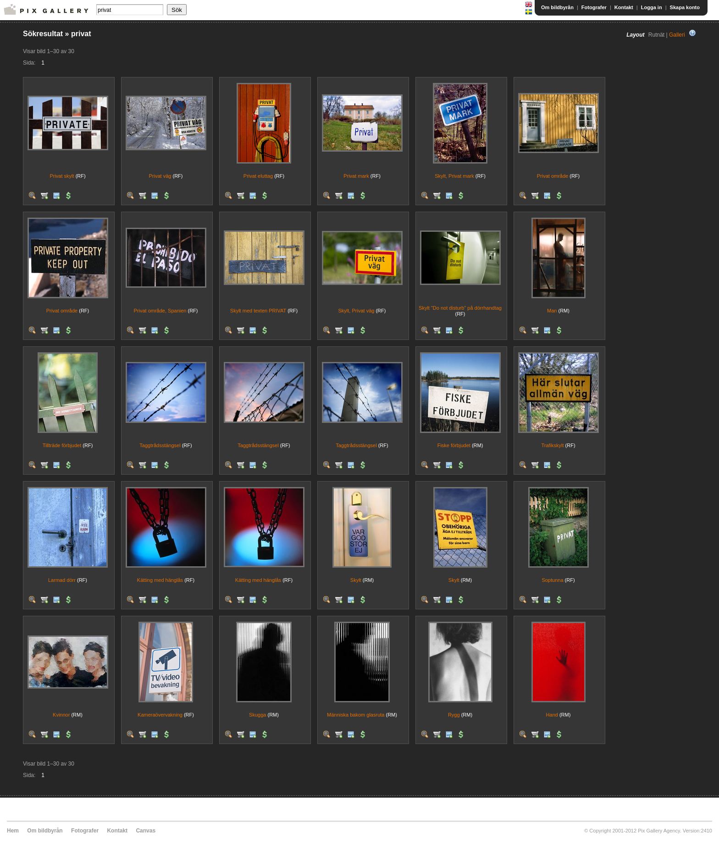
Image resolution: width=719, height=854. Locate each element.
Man (552, 310)
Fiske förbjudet (453, 445)
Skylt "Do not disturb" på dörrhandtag (460, 308)
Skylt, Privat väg (356, 310)
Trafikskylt (552, 445)
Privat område (552, 176)
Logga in (651, 7)
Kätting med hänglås (160, 580)
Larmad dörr (62, 580)
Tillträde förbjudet (62, 445)
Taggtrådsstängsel (159, 445)
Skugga (257, 714)
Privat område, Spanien (159, 310)
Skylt (355, 580)
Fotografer (594, 7)
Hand (552, 714)
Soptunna (552, 580)
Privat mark (356, 176)
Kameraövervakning (160, 714)
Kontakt (623, 7)
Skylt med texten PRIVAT (258, 310)
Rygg (454, 714)
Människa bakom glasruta (355, 714)
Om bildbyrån (557, 7)
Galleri (677, 35)
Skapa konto (685, 7)
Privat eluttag (258, 176)
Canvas (145, 830)
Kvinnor (61, 714)
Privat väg (160, 176)
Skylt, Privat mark (454, 176)
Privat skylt (62, 176)
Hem (13, 830)
